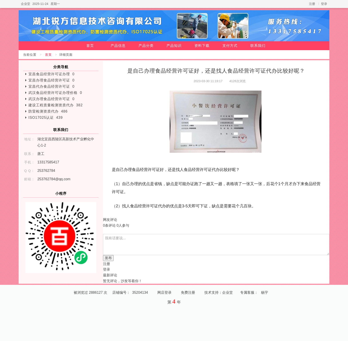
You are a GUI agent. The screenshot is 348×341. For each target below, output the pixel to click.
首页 (90, 46)
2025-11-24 (40, 4)
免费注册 (188, 292)
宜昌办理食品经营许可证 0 (51, 80)
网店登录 (164, 292)
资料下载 (202, 46)
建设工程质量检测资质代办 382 (55, 105)
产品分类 (146, 46)
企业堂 (25, 4)
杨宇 (264, 292)
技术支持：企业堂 (218, 292)
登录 (324, 4)
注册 (312, 4)
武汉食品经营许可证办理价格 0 (55, 93)
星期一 (55, 4)
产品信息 (118, 46)
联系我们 (257, 46)
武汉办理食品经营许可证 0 (51, 99)
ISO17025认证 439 (45, 117)
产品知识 (174, 46)
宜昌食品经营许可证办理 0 (51, 74)
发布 (108, 258)
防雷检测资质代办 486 (48, 111)
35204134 (140, 292)
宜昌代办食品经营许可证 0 (51, 86)
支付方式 (229, 46)
